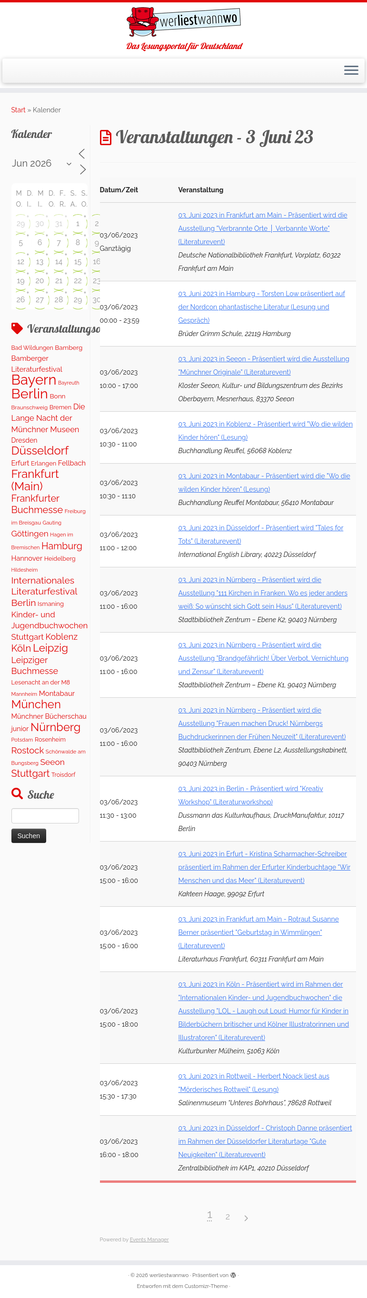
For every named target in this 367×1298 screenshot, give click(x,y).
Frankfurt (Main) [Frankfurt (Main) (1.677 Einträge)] (35, 480)
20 (39, 280)
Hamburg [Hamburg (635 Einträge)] (61, 546)
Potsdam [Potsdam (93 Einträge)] (22, 739)
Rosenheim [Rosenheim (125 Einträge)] (50, 739)
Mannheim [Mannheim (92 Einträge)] (24, 694)
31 (58, 223)
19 (20, 280)
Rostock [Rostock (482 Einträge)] (27, 750)
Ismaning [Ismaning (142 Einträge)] (51, 603)
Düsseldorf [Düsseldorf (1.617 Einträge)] (40, 450)
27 (40, 299)
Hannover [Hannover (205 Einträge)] (27, 558)
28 (59, 299)
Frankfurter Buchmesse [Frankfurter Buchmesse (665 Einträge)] (37, 504)
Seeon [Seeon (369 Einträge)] (52, 762)
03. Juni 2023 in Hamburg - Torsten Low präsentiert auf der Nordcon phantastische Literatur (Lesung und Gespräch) (262, 307)
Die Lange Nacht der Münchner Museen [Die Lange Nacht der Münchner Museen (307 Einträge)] (48, 418)
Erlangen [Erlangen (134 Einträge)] (43, 463)
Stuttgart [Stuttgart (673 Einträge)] (30, 773)
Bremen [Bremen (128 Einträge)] (60, 407)
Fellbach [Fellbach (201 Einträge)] (72, 463)
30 (39, 223)
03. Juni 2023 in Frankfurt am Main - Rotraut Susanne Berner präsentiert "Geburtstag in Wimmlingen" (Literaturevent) (259, 932)
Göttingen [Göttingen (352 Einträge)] (30, 533)
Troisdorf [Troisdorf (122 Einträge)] (63, 774)
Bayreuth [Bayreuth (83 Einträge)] (68, 383)
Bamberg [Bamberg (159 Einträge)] (68, 347)
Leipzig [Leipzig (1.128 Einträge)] (50, 648)
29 (21, 223)
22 (78, 280)
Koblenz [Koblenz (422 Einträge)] (61, 637)
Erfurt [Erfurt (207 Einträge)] (20, 463)
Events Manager (149, 1240)
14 (59, 261)
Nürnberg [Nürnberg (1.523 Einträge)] (55, 727)
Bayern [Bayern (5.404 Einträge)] (34, 379)
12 (20, 261)
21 (58, 280)
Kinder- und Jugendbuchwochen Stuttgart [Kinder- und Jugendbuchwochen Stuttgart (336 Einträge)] (49, 626)
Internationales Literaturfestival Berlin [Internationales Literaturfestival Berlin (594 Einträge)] (44, 591)
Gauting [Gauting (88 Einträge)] (52, 523)
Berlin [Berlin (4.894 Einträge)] (29, 394)
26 (21, 299)
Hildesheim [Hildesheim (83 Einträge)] (24, 570)
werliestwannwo (169, 1275)
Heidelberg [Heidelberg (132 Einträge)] (60, 558)
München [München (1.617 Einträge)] (36, 704)
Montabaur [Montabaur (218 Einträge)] (57, 693)
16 (97, 261)
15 (78, 261)
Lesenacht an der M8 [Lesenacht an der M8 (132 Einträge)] (40, 682)
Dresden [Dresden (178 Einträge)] (24, 440)
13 (39, 261)
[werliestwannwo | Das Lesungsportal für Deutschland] (183, 22)
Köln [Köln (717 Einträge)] (21, 648)
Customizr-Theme (206, 1286)
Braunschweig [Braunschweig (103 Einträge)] (29, 407)
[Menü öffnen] (351, 71)
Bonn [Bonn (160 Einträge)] (57, 396)
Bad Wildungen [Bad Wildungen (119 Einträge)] (32, 347)
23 (97, 280)
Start (18, 110)
